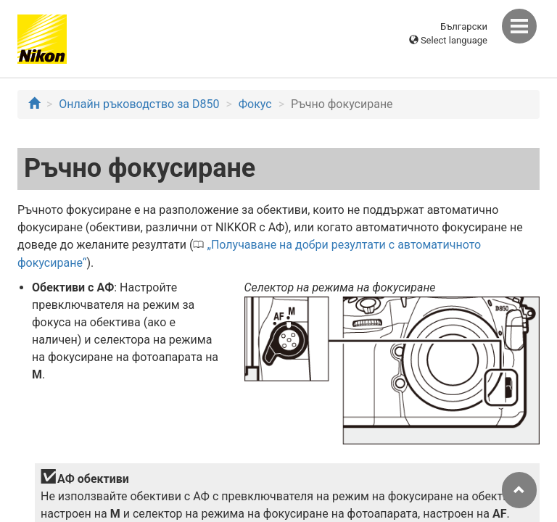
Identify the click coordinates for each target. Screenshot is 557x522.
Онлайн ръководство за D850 (139, 104)
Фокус (255, 104)
